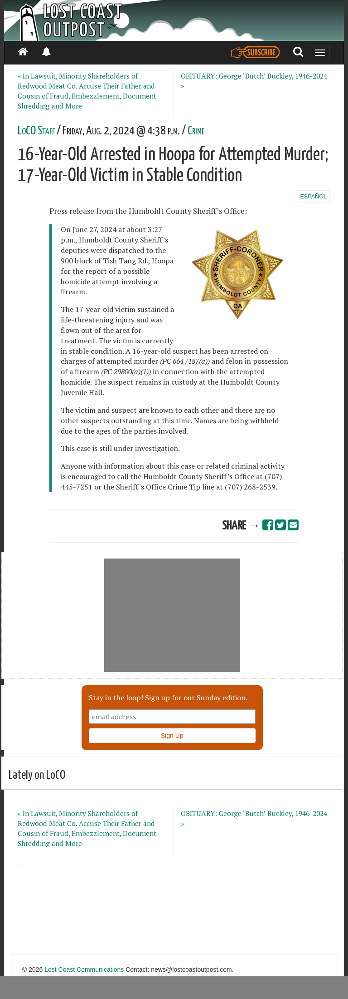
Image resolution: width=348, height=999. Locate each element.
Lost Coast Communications (84, 969)
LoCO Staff (36, 131)
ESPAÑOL (313, 196)
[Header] (174, 20)
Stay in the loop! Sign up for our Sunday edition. (168, 697)
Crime (196, 131)
